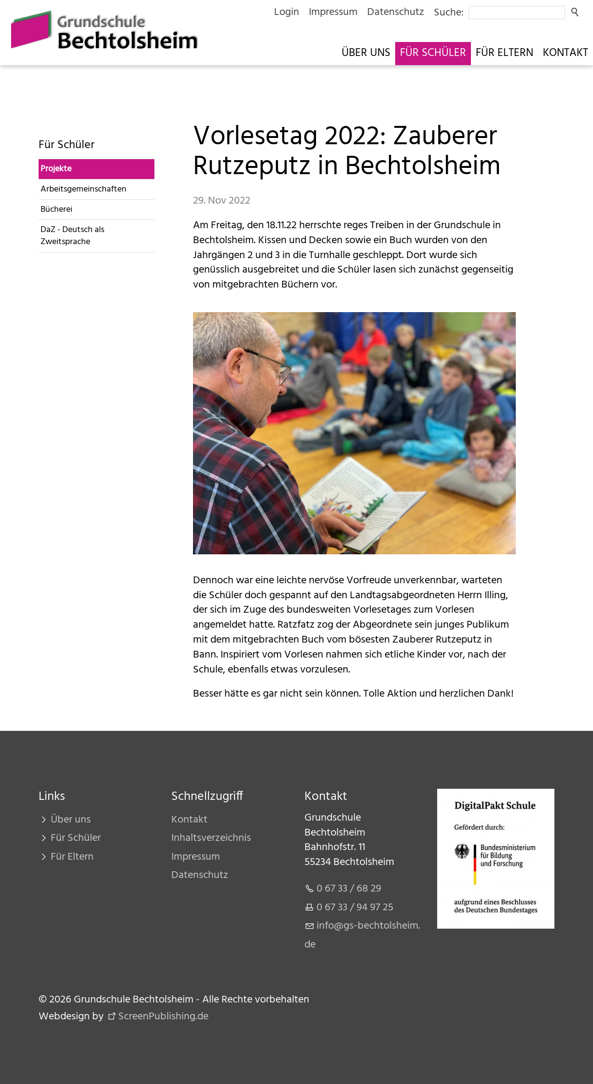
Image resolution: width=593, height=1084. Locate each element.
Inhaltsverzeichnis (211, 838)
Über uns (366, 53)
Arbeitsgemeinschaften (83, 189)
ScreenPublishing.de (163, 1016)
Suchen (575, 12)
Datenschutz (395, 12)
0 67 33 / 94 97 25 (355, 907)
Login (286, 12)
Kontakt (565, 53)
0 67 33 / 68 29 (349, 888)
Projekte (56, 169)
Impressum (333, 12)
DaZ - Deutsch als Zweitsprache (72, 236)
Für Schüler (433, 53)
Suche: (449, 12)
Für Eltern (504, 53)
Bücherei (56, 210)
